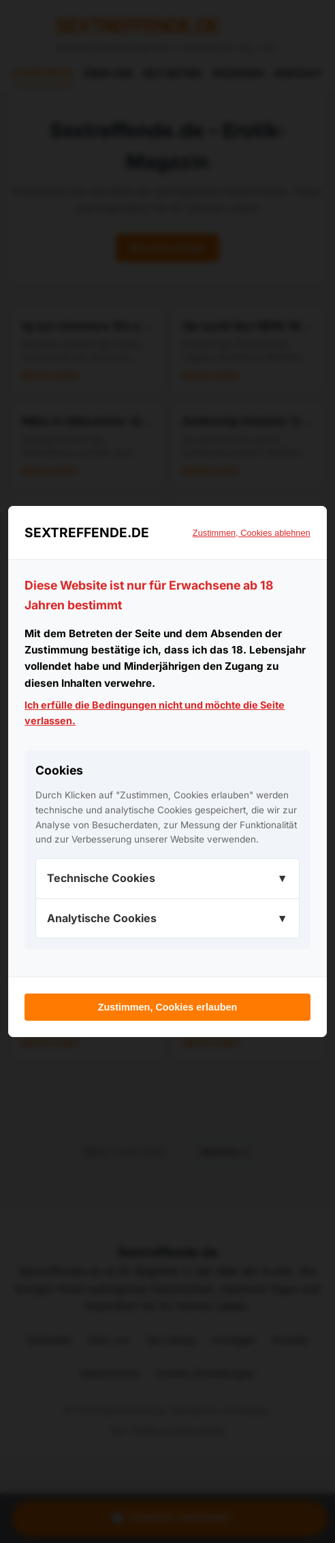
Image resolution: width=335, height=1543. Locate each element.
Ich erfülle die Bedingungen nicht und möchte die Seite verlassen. (155, 712)
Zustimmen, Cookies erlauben (168, 1007)
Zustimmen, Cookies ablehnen (251, 533)
